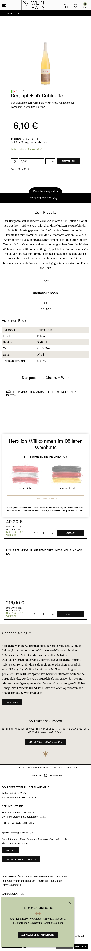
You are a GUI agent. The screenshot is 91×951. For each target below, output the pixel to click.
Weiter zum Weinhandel (45, 498)
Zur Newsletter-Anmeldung (37, 935)
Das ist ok (81, 946)
